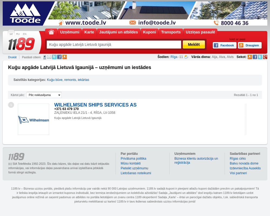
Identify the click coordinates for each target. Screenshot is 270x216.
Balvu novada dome (244, 163)
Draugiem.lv (64, 57)
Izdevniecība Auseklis (245, 168)
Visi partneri (238, 173)
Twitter (54, 57)
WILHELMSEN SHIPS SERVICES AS (95, 105)
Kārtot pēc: (18, 95)
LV (11, 34)
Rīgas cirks (238, 158)
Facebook (59, 57)
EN (24, 34)
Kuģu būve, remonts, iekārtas (68, 80)
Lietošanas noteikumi (136, 173)
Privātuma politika (133, 158)
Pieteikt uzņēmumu (134, 168)
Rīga (174, 57)
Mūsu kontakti (131, 163)
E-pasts (49, 57)
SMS (44, 57)
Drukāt (12, 57)
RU (18, 34)
